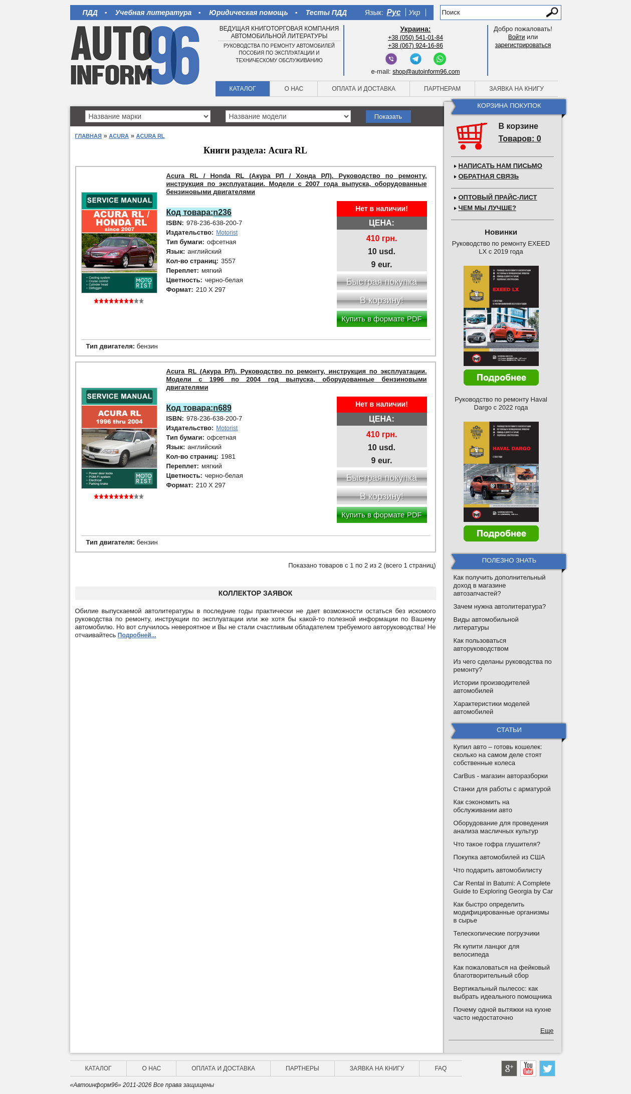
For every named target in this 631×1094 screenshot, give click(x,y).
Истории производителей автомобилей (492, 686)
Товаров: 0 (520, 138)
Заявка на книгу (516, 88)
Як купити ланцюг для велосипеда (487, 950)
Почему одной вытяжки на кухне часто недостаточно (502, 1013)
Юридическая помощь (248, 13)
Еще (546, 1030)
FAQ (441, 1068)
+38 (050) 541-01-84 (415, 37)
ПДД (90, 13)
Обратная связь (489, 176)
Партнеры (302, 1068)
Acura (119, 136)
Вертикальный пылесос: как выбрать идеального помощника (503, 992)
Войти (516, 37)
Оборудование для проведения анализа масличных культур (501, 827)
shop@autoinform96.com (426, 71)
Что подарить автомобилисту (498, 870)
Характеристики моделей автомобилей (492, 707)
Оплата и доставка (363, 88)
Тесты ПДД (326, 13)
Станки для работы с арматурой (502, 789)
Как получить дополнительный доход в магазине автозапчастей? (500, 585)
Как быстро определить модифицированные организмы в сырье (501, 912)
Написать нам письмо (500, 165)
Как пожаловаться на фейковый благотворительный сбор (502, 971)
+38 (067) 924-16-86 (415, 45)
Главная (88, 136)
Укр (414, 13)
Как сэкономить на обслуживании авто (483, 806)
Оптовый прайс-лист (498, 197)
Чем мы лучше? (487, 208)
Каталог (243, 88)
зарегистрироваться (523, 45)
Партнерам (442, 88)
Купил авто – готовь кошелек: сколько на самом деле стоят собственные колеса (498, 755)
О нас (293, 88)
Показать (388, 116)
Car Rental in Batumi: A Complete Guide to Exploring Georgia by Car (503, 887)
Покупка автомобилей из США (499, 857)
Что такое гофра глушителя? (497, 844)
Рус (394, 12)
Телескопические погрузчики (497, 933)
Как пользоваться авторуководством (481, 644)
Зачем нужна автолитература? (500, 606)
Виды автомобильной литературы (486, 623)
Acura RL (150, 136)
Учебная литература (153, 13)
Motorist (227, 232)
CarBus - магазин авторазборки (501, 776)
